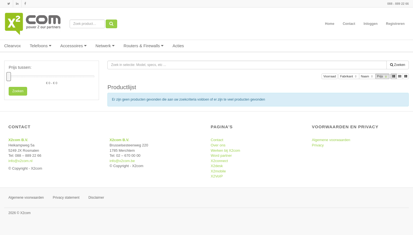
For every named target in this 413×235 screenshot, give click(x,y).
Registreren (395, 24)
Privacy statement (66, 198)
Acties (178, 45)
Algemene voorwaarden (331, 140)
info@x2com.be (122, 161)
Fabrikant (349, 77)
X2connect (219, 161)
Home (329, 24)
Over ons (218, 145)
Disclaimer (96, 198)
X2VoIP (217, 176)
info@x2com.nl (20, 161)
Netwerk (105, 45)
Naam (367, 77)
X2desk (217, 166)
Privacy (318, 145)
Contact (349, 24)
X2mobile (218, 171)
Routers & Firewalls (144, 45)
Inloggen (370, 24)
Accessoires (73, 45)
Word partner (221, 155)
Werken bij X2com (225, 150)
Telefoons (40, 45)
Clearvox (12, 45)
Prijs (382, 77)
